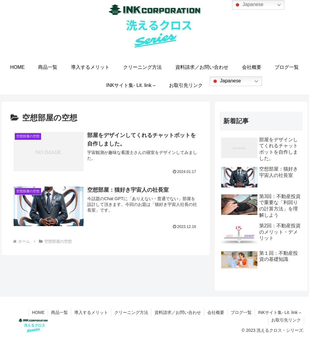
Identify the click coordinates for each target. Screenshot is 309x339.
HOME (38, 312)
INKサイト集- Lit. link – (279, 312)
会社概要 (215, 312)
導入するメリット (91, 312)
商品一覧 (59, 312)
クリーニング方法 (131, 312)
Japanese (226, 81)
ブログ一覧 (241, 312)
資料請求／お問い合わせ (177, 312)
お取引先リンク (286, 320)
